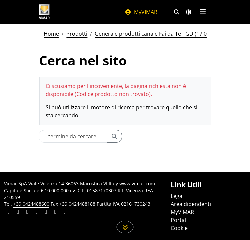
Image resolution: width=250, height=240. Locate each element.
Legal (177, 196)
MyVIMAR (141, 12)
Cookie (179, 228)
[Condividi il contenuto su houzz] (55, 212)
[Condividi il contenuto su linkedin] (8, 212)
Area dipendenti (191, 204)
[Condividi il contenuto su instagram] (36, 212)
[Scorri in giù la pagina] (125, 227)
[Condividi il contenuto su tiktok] (64, 212)
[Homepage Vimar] (44, 12)
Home (51, 33)
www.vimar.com (137, 183)
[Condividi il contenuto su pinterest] (27, 212)
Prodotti (76, 33)
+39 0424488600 (31, 204)
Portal (178, 220)
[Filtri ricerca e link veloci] (176, 12)
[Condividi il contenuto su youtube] (46, 212)
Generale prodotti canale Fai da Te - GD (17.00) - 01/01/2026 (169, 33)
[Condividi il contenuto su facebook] (18, 212)
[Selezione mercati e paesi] (188, 12)
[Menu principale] (203, 12)
